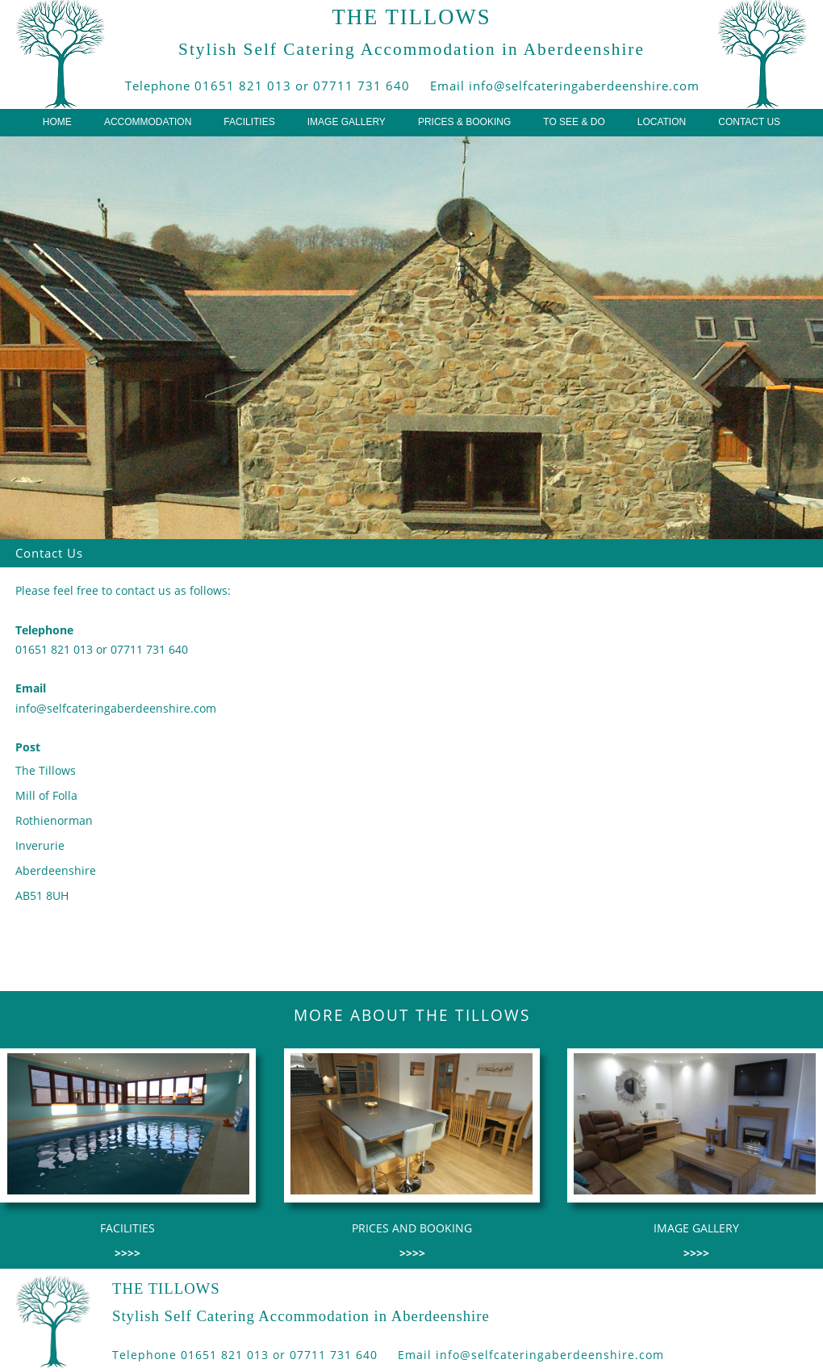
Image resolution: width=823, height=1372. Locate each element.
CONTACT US (749, 122)
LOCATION (661, 122)
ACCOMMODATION (147, 122)
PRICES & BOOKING (464, 122)
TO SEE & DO (573, 122)
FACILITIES (249, 122)
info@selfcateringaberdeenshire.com (584, 85)
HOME (57, 122)
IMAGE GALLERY (346, 122)
